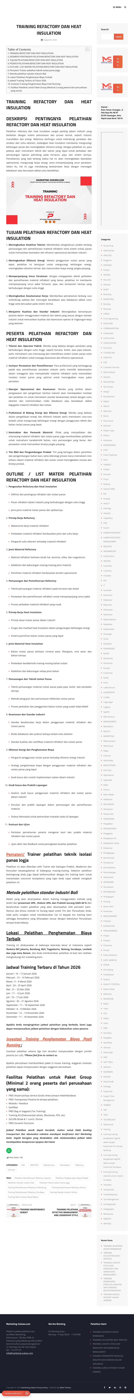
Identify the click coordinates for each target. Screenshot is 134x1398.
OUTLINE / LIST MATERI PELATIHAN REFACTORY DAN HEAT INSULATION (43, 66)
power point (108, 910)
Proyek (106, 954)
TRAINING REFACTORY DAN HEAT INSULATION (31, 53)
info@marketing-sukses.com (19, 1358)
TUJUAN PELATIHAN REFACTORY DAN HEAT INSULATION (36, 60)
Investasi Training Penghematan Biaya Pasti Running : (36, 84)
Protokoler (107, 949)
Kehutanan (108, 613)
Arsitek (106, 273)
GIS (104, 497)
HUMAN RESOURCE (111, 536)
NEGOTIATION (109, 769)
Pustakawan (108, 978)
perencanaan (108, 861)
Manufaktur (65, 1164)
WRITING (107, 1227)
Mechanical (108, 749)
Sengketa (107, 1041)
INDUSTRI (34, 1164)
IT (104, 589)
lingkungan (108, 706)
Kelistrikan (108, 618)
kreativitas (108, 676)
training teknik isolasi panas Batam (23, 1196)
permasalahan (109, 871)
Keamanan (107, 599)
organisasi (107, 783)
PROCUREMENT (110, 920)
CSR (105, 366)
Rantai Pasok (109, 993)
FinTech (106, 473)
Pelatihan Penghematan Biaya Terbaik (72, 1177)
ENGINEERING (109, 449)
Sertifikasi (107, 1046)
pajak (105, 788)
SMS (105, 1061)
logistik (106, 715)
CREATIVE (107, 361)
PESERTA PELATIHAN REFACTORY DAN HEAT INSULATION (37, 63)
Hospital (106, 517)
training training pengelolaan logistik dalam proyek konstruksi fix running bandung (112, 1146)
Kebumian (107, 608)
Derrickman (108, 390)
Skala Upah (108, 1056)
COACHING (108, 327)
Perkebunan (108, 866)
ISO (104, 584)
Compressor (108, 337)
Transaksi (107, 1188)
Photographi (108, 900)
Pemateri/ (16, 854)
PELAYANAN (108, 808)
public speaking (109, 963)
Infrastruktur (109, 560)
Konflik (106, 657)
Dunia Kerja (108, 424)
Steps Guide (108, 1085)
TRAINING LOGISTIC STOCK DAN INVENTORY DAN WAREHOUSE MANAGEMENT (111, 1273)
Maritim (106, 735)
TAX (105, 1113)
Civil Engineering (110, 322)
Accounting (108, 249)
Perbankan (108, 852)
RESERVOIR (108, 1002)
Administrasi (108, 254)
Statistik (107, 1080)
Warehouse (108, 1217)
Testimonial (108, 1128)
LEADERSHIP (109, 696)
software (107, 1070)
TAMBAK (107, 1108)
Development (109, 400)
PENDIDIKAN (108, 822)
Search (105, 29)
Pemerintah (108, 817)
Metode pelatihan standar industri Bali (28, 73)
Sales (105, 1027)
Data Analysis (109, 376)
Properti (106, 944)
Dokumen (107, 415)
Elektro (106, 439)
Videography (108, 1213)
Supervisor (108, 1095)
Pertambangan (109, 876)
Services (11, 1169)
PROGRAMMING (110, 934)
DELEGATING (108, 385)
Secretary (107, 1036)
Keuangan (107, 637)
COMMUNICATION (111, 332)
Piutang (106, 905)
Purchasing (108, 973)
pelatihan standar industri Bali (21, 1182)
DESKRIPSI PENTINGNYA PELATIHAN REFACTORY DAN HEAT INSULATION (44, 56)
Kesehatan (107, 628)
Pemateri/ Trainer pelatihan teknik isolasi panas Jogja (35, 70)
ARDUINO (107, 269)
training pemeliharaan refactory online (69, 1187)
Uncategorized (109, 1208)
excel (105, 463)
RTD (105, 1017)
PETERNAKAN (109, 895)
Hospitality (108, 522)
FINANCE (107, 468)
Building (106, 307)
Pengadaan (108, 827)
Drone (106, 419)
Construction (108, 342)
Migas (105, 754)
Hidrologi (107, 512)
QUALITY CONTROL (111, 988)
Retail (105, 1007)
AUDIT (106, 293)
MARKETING (108, 740)
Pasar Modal (108, 798)
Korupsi (106, 671)
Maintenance (49, 1164)
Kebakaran (107, 603)
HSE (23, 1164)
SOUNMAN (108, 1075)
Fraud (105, 483)
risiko (105, 1012)
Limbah (106, 701)
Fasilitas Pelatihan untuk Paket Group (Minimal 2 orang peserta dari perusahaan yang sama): (49, 89)
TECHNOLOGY (109, 1123)
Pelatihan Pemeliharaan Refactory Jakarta (33, 1177)
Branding (107, 298)
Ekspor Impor (109, 434)
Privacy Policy (42, 1393)
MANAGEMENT (109, 725)
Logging (106, 710)
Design (106, 395)
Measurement (109, 744)
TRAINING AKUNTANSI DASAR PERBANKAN (113, 1252)
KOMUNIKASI (109, 652)
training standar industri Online (63, 1192)
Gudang (106, 502)
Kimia (105, 642)
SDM (105, 1032)
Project (106, 939)
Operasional (108, 779)
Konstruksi (108, 667)
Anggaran (107, 264)
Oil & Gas (107, 774)
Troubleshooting (110, 1198)
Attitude (107, 288)
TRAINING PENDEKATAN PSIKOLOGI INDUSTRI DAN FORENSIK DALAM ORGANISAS (112, 1289)
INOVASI (107, 564)
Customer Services (111, 371)
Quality (106, 983)
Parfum (106, 793)
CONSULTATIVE (109, 346)
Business (107, 312)
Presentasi (107, 915)
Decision (107, 380)
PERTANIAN (108, 886)
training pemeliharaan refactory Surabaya (26, 1192)
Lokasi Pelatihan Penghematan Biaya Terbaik (31, 77)
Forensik (107, 478)
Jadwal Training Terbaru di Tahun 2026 (28, 80)
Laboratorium (109, 691)
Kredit (106, 681)
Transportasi (108, 1193)
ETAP (105, 453)
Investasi (107, 579)
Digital (106, 405)
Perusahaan (108, 890)
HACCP (106, 507)
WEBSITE (107, 1222)
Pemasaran (108, 813)
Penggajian (108, 837)
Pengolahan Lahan (111, 847)
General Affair (109, 492)
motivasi (107, 759)
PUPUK (106, 968)
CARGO (106, 317)
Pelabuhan (107, 803)
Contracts (107, 351)
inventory (107, 574)
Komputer (107, 647)
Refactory (79, 1164)
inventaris (107, 569)
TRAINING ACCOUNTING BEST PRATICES (111, 1260)
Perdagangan (109, 856)
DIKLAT (106, 410)
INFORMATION (109, 555)
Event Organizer (110, 458)
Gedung (106, 487)
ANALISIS (107, 259)
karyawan (107, 594)
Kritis (105, 686)
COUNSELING (109, 356)
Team (105, 1118)
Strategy (107, 1090)
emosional (107, 444)
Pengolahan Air (109, 842)
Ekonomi (107, 429)
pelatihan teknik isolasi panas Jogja (54, 1182)
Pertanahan (108, 881)
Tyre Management (111, 1203)
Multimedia (108, 764)
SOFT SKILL (108, 1066)
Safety (106, 1022)
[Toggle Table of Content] (86, 49)
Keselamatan (108, 633)
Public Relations (110, 959)
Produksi (107, 924)
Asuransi (107, 283)
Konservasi (108, 662)
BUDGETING (108, 303)
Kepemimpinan (109, 623)
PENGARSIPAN (109, 832)
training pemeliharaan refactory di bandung (27, 1187)
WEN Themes (65, 1393)
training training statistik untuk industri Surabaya (113, 1179)
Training (106, 1133)
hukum (106, 531)
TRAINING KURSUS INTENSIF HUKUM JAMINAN (111, 1302)
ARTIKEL (107, 278)
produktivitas (109, 929)
